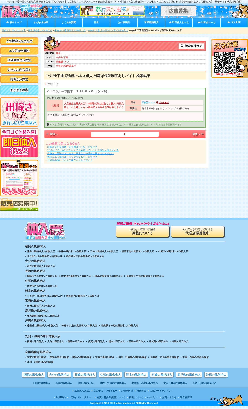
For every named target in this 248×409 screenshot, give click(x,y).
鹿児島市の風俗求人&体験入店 (43, 315)
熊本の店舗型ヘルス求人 (63, 124)
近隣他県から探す (19, 60)
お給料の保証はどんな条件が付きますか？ (70, 160)
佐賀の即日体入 (96, 341)
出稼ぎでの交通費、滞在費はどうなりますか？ (72, 147)
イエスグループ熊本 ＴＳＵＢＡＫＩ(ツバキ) (77, 91)
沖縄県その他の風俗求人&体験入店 (119, 325)
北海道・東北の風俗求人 (145, 382)
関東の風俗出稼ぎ (59, 357)
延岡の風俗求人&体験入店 (41, 305)
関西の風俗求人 (64, 382)
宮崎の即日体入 (137, 341)
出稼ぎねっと (207, 22)
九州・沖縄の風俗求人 (204, 382)
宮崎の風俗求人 (162, 374)
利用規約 (61, 397)
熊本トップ (13, 22)
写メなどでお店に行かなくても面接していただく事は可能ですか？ (83, 150)
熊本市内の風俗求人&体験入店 (82, 296)
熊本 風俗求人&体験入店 (40, 30)
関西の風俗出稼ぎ (81, 357)
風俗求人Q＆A (82, 390)
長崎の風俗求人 (85, 374)
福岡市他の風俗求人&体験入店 (138, 251)
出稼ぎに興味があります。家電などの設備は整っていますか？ (80, 153)
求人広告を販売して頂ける (197, 231)
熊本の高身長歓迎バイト (169, 124)
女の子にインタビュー (105, 390)
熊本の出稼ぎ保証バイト (142, 124)
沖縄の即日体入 (180, 341)
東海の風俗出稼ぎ (104, 357)
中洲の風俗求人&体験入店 (72, 251)
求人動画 (234, 22)
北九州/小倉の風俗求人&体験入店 (45, 256)
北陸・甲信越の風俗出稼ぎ (132, 357)
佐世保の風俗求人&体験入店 (76, 276)
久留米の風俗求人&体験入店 (173, 251)
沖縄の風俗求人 (216, 374)
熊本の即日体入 (116, 341)
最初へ (51, 134)
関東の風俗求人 (41, 382)
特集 (96, 22)
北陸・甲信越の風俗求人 (113, 382)
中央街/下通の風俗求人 (89, 124)
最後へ (198, 134)
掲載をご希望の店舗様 (142, 231)
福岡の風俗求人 (33, 374)
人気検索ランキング (19, 41)
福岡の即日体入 (35, 341)
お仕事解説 (124, 22)
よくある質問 (69, 22)
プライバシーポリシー (81, 397)
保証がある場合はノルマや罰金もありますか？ (72, 156)
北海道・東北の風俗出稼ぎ (164, 357)
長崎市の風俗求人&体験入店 (42, 276)
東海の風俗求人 (86, 382)
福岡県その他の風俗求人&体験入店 (85, 256)
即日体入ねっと (179, 22)
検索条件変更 (191, 46)
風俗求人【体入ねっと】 (14, 30)
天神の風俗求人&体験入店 (104, 251)
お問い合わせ (169, 397)
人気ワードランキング (162, 390)
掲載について (136, 397)
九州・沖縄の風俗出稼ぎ (40, 362)
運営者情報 (186, 397)
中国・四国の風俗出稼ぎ (195, 357)
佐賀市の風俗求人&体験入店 (42, 286)
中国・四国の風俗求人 (175, 382)
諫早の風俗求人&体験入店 (109, 276)
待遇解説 (141, 390)
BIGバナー (152, 397)
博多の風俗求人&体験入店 (41, 251)
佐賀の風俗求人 (110, 374)
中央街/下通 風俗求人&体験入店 (70, 30)
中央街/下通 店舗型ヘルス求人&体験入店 (108, 30)
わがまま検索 (41, 22)
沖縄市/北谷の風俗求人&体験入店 (79, 325)
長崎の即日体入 (76, 341)
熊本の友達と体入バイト (115, 124)
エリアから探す (19, 50)
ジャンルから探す (19, 69)
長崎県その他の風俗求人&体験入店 (145, 276)
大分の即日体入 (55, 341)
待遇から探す (19, 79)
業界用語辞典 (151, 22)
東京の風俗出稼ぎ (36, 357)
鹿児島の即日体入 (158, 341)
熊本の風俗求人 (136, 374)
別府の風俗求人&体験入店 (41, 266)
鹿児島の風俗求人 (189, 374)
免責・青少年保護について (111, 397)
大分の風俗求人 (59, 374)
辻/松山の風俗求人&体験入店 (42, 325)
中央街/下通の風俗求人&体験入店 (45, 296)
